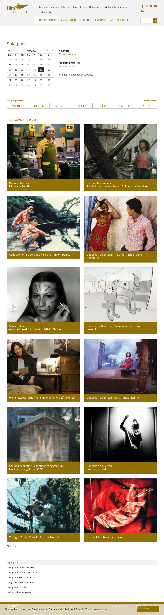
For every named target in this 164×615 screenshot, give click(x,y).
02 (49, 59)
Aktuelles (65, 7)
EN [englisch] (54, 12)
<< (9, 50)
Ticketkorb (45, 12)
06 (28, 64)
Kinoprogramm (46, 20)
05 (22, 64)
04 (16, 64)
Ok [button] (148, 609)
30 (28, 59)
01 (41, 59)
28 (16, 59)
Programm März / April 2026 (23, 572)
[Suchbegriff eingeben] (146, 20)
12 (22, 69)
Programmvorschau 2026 (21, 577)
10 (10, 69)
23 (49, 74)
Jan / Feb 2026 (67, 54)
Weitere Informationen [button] (96, 609)
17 (10, 74)
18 (16, 74)
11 (16, 69)
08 (41, 64)
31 (34, 59)
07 (34, 64)
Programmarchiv (17, 587)
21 (34, 74)
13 (28, 69)
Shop (75, 7)
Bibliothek (123, 20)
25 (16, 80)
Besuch (43, 7)
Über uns (54, 7)
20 (28, 74)
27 (10, 59)
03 (10, 64)
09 (49, 64)
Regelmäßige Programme (21, 582)
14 (34, 69)
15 (41, 69)
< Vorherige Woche (15, 100)
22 (41, 74)
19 (22, 74)
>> (52, 50)
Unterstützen (96, 7)
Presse (83, 7)
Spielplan (13, 562)
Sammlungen (68, 20)
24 (10, 80)
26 (22, 80)
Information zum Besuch (21, 592)
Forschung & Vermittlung (96, 20)
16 (49, 69)
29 (22, 59)
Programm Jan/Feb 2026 (21, 567)
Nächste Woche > (150, 100)
